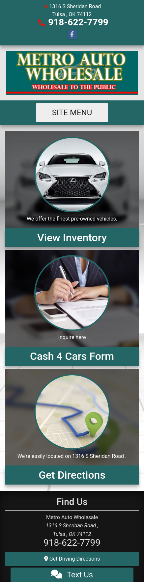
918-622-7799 (78, 22)
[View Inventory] (72, 189)
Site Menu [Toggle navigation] (72, 112)
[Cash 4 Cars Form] (72, 308)
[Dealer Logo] (72, 73)
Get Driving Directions (72, 559)
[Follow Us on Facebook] (72, 35)
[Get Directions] (72, 427)
